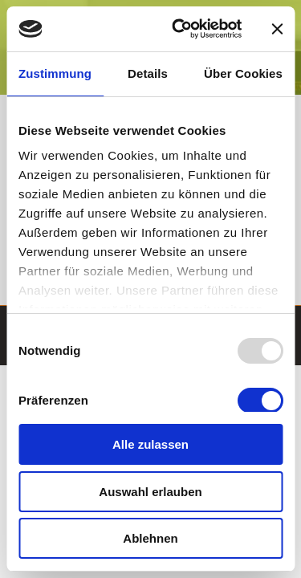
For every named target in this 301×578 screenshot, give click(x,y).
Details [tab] (148, 73)
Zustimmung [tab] (55, 73)
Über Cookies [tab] (243, 73)
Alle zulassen (150, 444)
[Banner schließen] (277, 29)
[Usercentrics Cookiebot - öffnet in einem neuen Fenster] (179, 28)
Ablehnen (150, 538)
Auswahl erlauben (150, 492)
